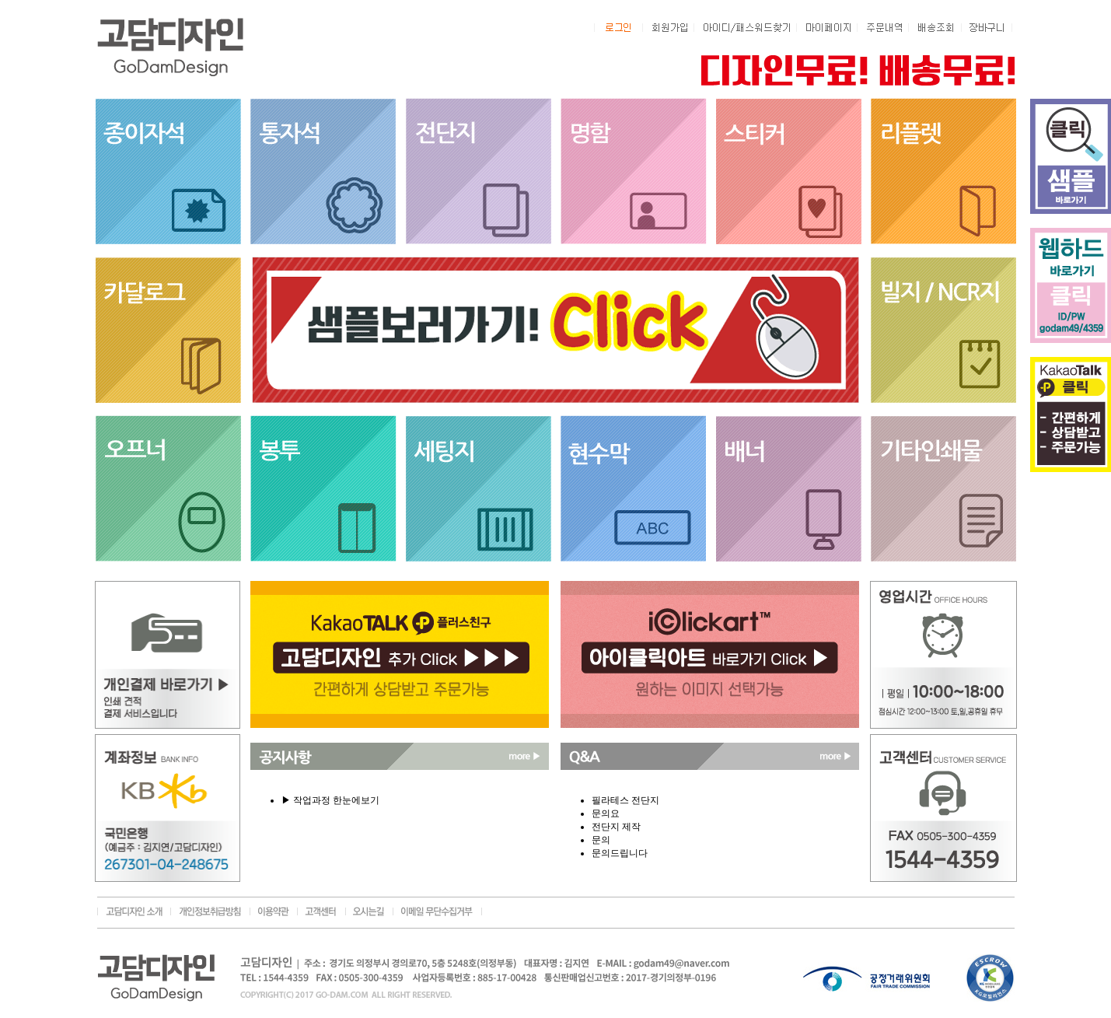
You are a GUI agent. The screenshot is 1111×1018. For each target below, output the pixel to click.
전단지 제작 (616, 826)
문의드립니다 (620, 853)
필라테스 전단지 (625, 800)
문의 (601, 839)
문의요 (606, 813)
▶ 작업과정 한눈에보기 (330, 800)
